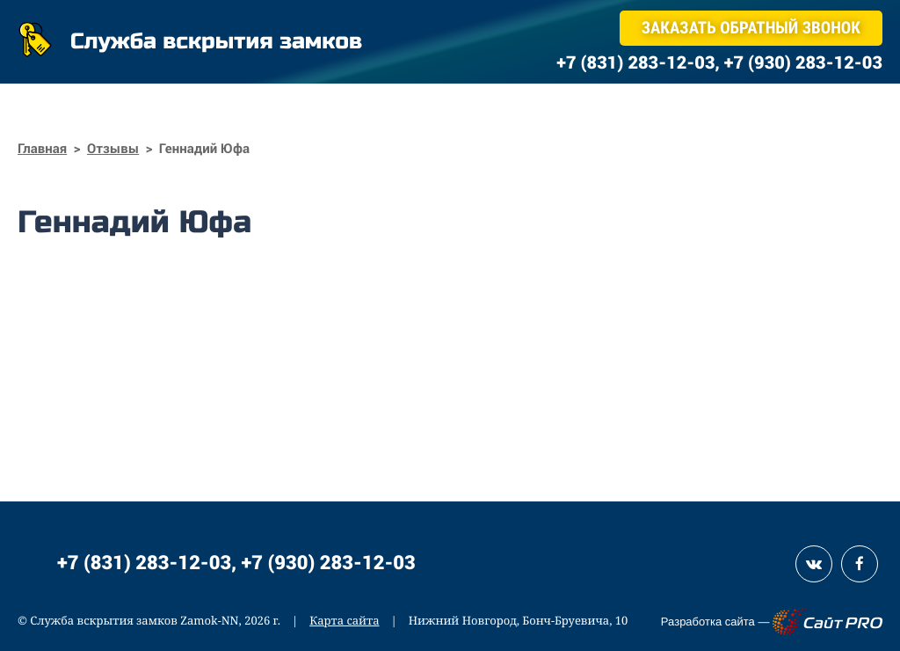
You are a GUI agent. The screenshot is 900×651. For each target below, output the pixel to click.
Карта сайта (344, 620)
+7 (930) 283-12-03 (329, 561)
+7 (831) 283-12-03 (144, 561)
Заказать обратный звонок (751, 28)
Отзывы (113, 148)
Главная (42, 148)
